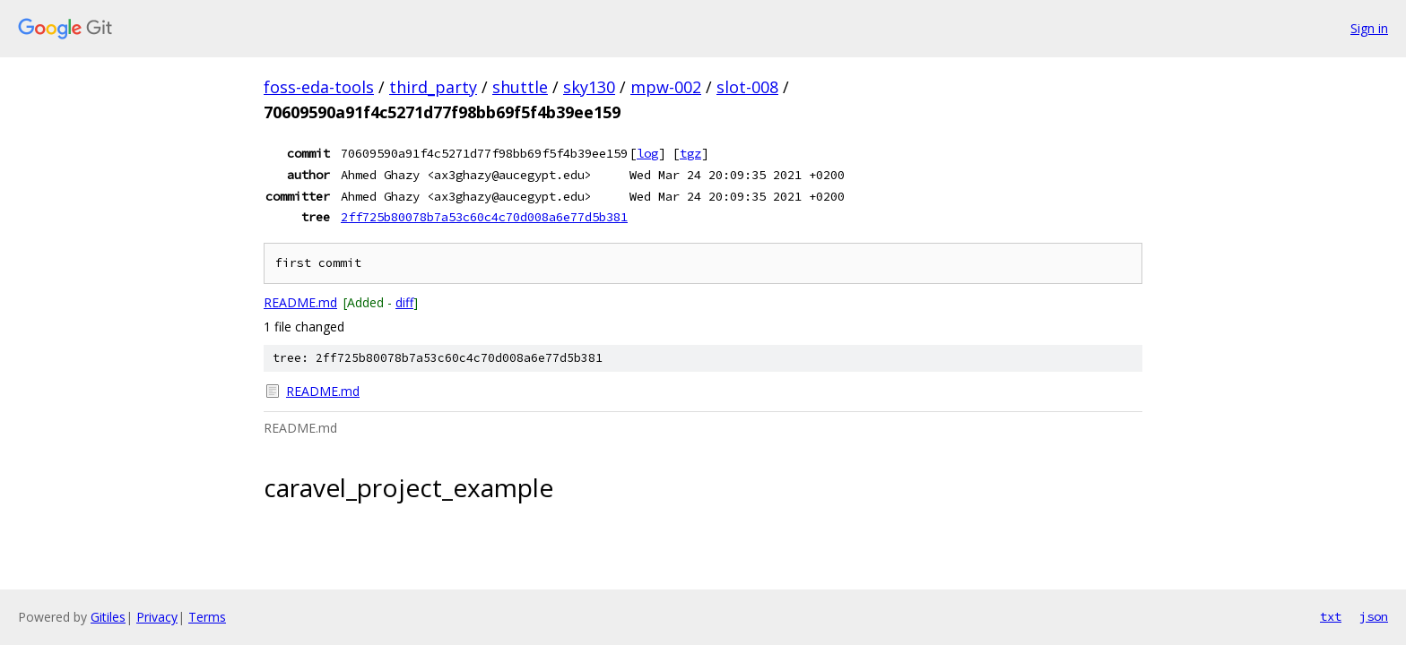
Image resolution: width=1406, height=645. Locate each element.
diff (404, 302)
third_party (433, 87)
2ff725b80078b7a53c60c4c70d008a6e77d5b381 (484, 217)
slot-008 (747, 87)
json (1373, 616)
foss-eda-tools (319, 87)
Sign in (1369, 28)
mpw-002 (665, 87)
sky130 (589, 87)
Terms (207, 616)
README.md (300, 302)
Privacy (157, 616)
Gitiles (108, 616)
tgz (690, 153)
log (647, 153)
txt (1330, 616)
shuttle (520, 87)
